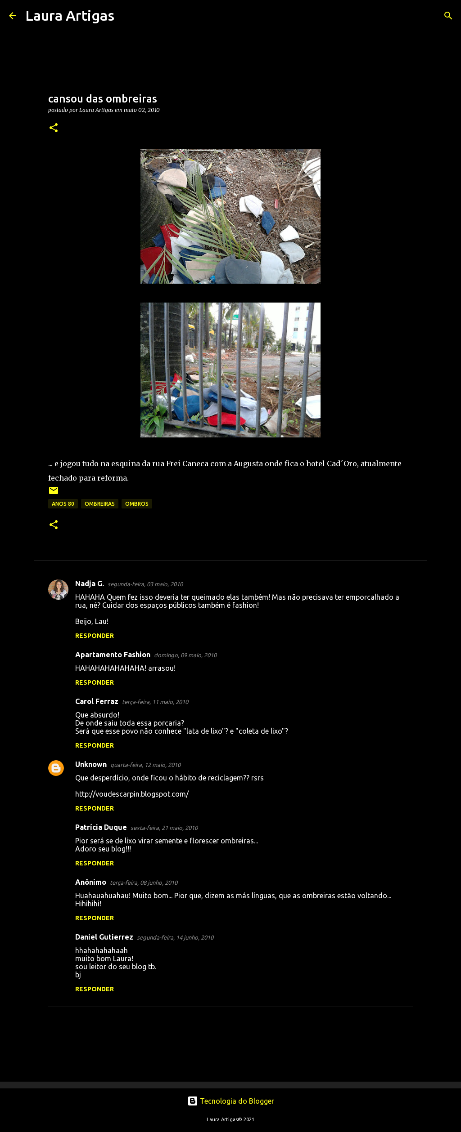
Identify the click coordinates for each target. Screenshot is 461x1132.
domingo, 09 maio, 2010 (185, 655)
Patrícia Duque (101, 827)
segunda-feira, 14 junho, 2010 (175, 937)
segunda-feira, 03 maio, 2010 (145, 584)
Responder (94, 635)
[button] (53, 128)
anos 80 (63, 504)
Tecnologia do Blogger (230, 1101)
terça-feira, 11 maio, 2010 (155, 702)
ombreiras (100, 504)
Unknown (91, 764)
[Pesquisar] (127, 16)
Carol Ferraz (96, 701)
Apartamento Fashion (112, 655)
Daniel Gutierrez (104, 937)
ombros (137, 504)
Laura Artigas (69, 15)
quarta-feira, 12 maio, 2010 (145, 765)
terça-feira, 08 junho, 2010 (143, 882)
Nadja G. (89, 583)
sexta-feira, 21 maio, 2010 (164, 827)
